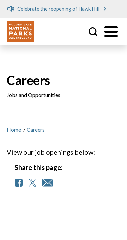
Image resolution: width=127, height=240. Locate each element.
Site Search (93, 31)
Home (14, 129)
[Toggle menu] (111, 32)
